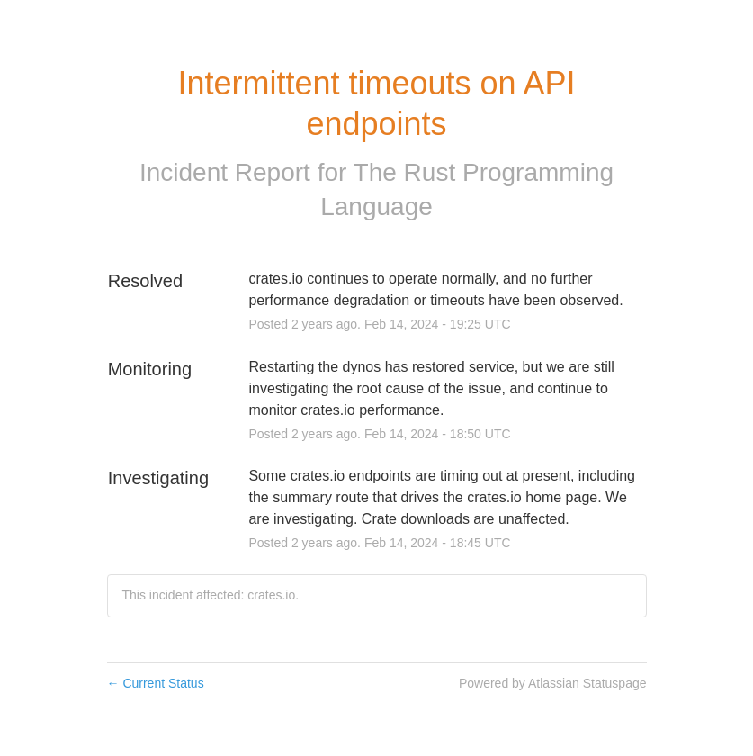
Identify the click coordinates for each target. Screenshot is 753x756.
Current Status (155, 683)
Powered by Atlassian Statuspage (553, 683)
